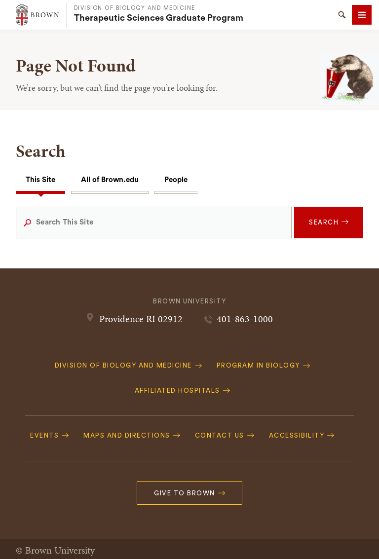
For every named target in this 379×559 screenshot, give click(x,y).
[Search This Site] (154, 222)
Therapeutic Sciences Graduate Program (158, 17)
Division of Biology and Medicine (134, 8)
